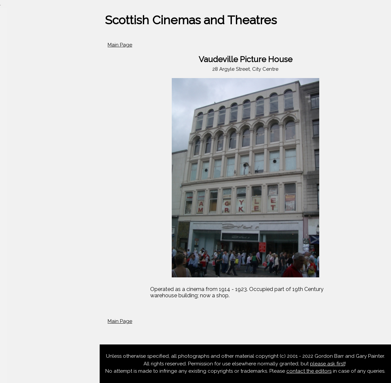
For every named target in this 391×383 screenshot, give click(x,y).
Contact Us (18, 236)
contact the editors (309, 371)
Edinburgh (17, 147)
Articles (14, 198)
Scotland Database (28, 172)
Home (12, 83)
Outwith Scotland (26, 185)
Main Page (120, 45)
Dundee (14, 134)
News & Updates (25, 96)
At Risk (13, 211)
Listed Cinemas (23, 224)
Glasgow (15, 160)
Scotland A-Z (21, 109)
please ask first (327, 364)
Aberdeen (17, 121)
